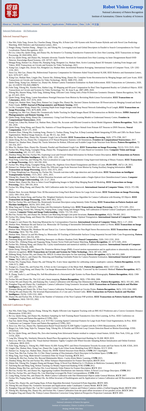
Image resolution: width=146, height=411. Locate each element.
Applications (58, 24)
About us (6, 24)
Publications (72, 24)
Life (88, 24)
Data (82, 24)
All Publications (30, 31)
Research (45, 24)
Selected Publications (12, 31)
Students (26, 24)
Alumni (35, 24)
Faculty (16, 24)
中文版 (95, 24)
